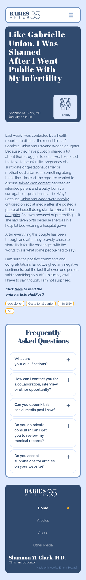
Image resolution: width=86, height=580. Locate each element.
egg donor (14, 303)
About (43, 533)
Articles (43, 520)
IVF (9, 311)
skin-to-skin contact (34, 183)
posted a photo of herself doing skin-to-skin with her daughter (40, 209)
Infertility (66, 303)
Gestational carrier (41, 303)
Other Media (43, 545)
